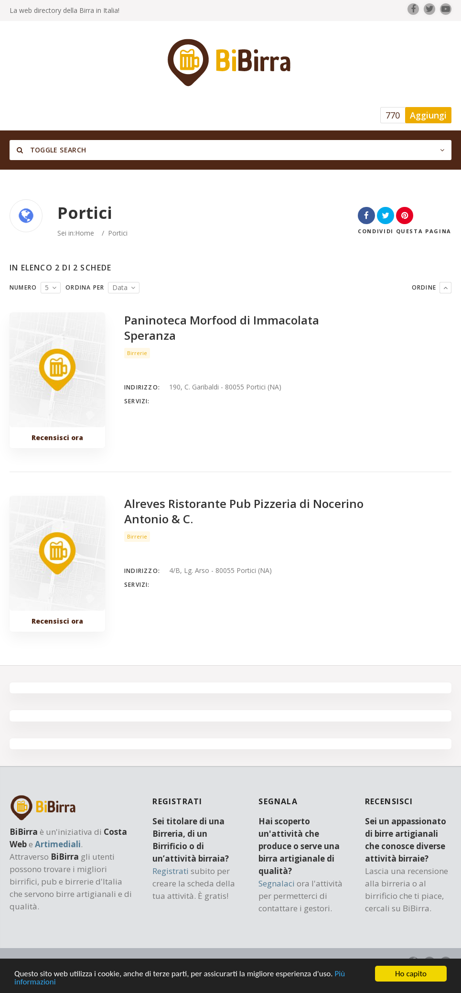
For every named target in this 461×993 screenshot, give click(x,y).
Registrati (170, 870)
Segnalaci (276, 883)
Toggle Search (51, 149)
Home (84, 232)
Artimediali (58, 844)
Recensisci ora (57, 437)
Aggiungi (428, 115)
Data (120, 287)
